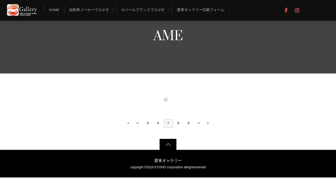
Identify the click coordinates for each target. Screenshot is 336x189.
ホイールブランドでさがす (143, 10)
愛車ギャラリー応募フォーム (200, 10)
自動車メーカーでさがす (89, 10)
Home (54, 10)
